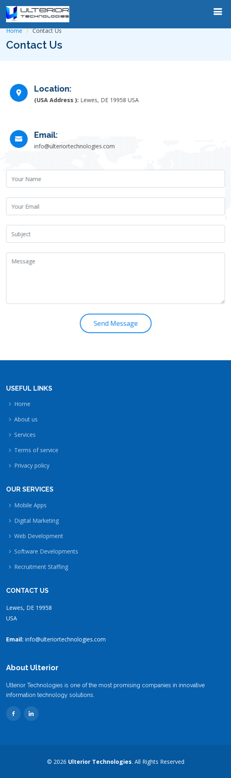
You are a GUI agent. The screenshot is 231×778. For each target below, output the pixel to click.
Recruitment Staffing (41, 567)
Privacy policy (31, 465)
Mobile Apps (30, 505)
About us (26, 419)
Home (14, 30)
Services (25, 435)
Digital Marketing (36, 521)
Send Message (116, 322)
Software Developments (46, 551)
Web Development (38, 536)
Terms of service (36, 450)
